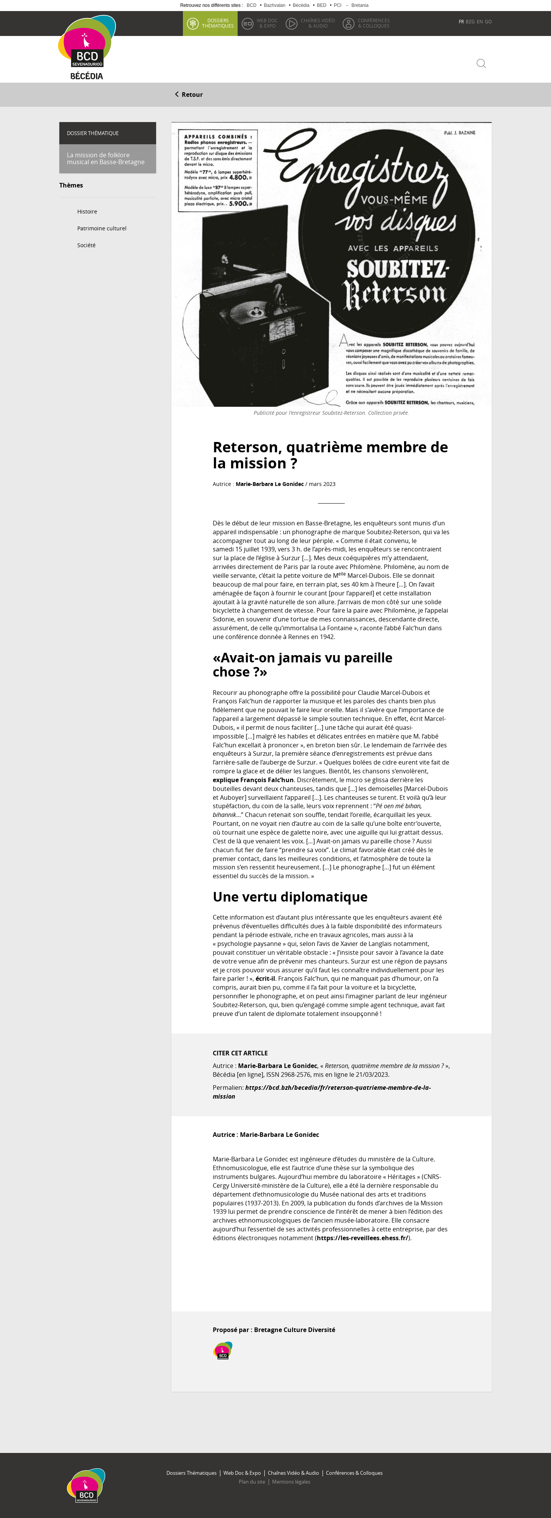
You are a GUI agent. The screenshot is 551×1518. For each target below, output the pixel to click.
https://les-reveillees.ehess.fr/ (362, 1238)
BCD (251, 5)
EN (480, 21)
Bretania (359, 5)
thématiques (218, 23)
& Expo (267, 23)
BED (321, 5)
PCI (337, 5)
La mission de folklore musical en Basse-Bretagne (106, 158)
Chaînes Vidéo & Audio (293, 1472)
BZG (470, 21)
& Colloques (374, 23)
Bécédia (301, 5)
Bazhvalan (274, 5)
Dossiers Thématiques (191, 1472)
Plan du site (252, 1481)
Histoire (87, 211)
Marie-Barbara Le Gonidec (270, 484)
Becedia (87, 77)
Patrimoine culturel (102, 228)
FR (461, 21)
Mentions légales (291, 1481)
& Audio (318, 23)
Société (86, 245)
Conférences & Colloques (354, 1472)
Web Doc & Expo (242, 1472)
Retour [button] (188, 94)
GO (488, 21)
